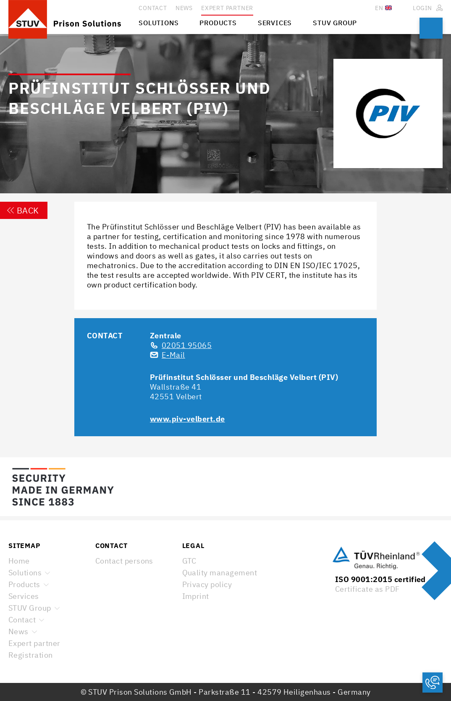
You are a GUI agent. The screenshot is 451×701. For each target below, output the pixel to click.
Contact (22, 620)
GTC (189, 561)
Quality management (219, 572)
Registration (30, 655)
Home (19, 561)
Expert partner (34, 643)
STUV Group (29, 608)
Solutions (25, 572)
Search (431, 28)
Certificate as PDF (367, 589)
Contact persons (124, 561)
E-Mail (173, 355)
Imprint (195, 596)
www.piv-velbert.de (187, 419)
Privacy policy (207, 584)
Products (24, 584)
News (18, 631)
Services (23, 596)
